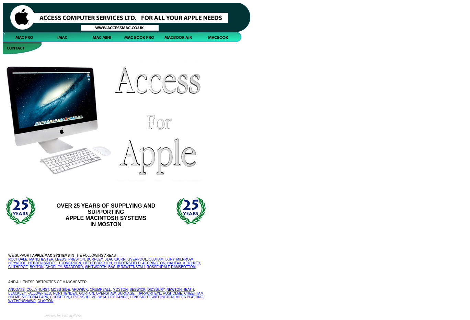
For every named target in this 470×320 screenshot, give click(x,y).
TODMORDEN (70, 263)
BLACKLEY (16, 293)
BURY (169, 259)
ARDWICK (80, 289)
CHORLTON (59, 297)
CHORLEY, (55, 267)
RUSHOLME (172, 293)
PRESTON (76, 259)
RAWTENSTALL (133, 267)
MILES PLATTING (189, 297)
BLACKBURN (114, 259)
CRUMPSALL (100, 289)
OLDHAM (156, 259)
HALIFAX (174, 263)
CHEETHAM (193, 293)
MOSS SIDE (60, 289)
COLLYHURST (37, 289)
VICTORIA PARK (35, 297)
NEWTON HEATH (180, 289)
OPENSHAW (105, 293)
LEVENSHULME (83, 297)
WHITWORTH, (96, 267)
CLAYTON (45, 301)
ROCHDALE (17, 259)
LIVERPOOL (137, 259)
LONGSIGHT (140, 297)
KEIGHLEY (191, 263)
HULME (14, 297)
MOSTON (120, 289)
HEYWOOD (17, 263)
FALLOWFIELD (39, 293)
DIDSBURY (155, 289)
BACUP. (114, 267)
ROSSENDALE (158, 267)
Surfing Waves (71, 315)
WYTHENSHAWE (22, 301)
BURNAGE (125, 293)
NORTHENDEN (65, 293)
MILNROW (184, 259)
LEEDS (61, 259)
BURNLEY (95, 259)
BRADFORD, (74, 267)
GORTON (86, 293)
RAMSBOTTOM (183, 267)
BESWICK (138, 289)
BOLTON (37, 267)
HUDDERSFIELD (127, 263)
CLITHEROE (18, 267)
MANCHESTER (41, 259)
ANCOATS (16, 289)
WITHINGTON (163, 297)
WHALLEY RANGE (113, 297)
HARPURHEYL (149, 293)
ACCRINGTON (153, 263)
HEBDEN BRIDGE (42, 263)
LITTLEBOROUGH (97, 263)
